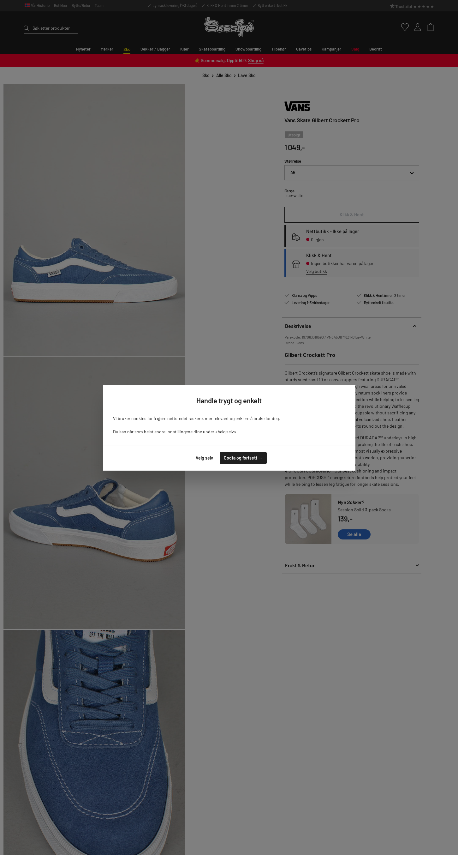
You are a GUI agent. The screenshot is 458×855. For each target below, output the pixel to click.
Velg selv (204, 458)
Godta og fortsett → (243, 458)
